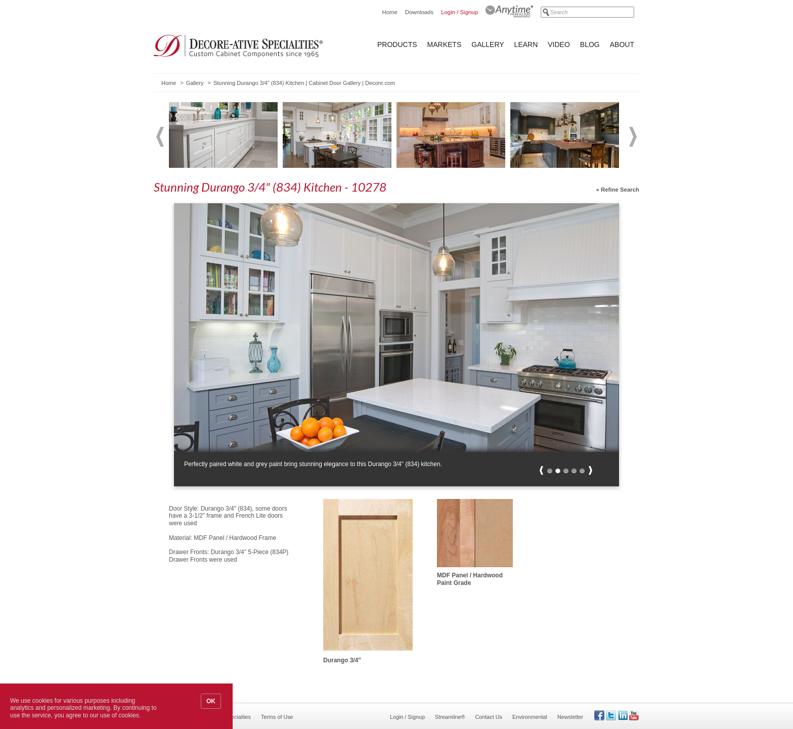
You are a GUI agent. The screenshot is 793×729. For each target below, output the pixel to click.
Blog (590, 44)
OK (210, 701)
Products (397, 44)
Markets (444, 44)
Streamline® (450, 717)
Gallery (487, 44)
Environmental (529, 717)
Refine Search (620, 190)
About (622, 44)
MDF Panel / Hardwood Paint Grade (470, 579)
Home (389, 12)
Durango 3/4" (342, 660)
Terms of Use (277, 717)
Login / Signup (459, 12)
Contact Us (488, 717)
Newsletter (570, 717)
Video (559, 44)
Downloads (419, 12)
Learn (526, 44)
